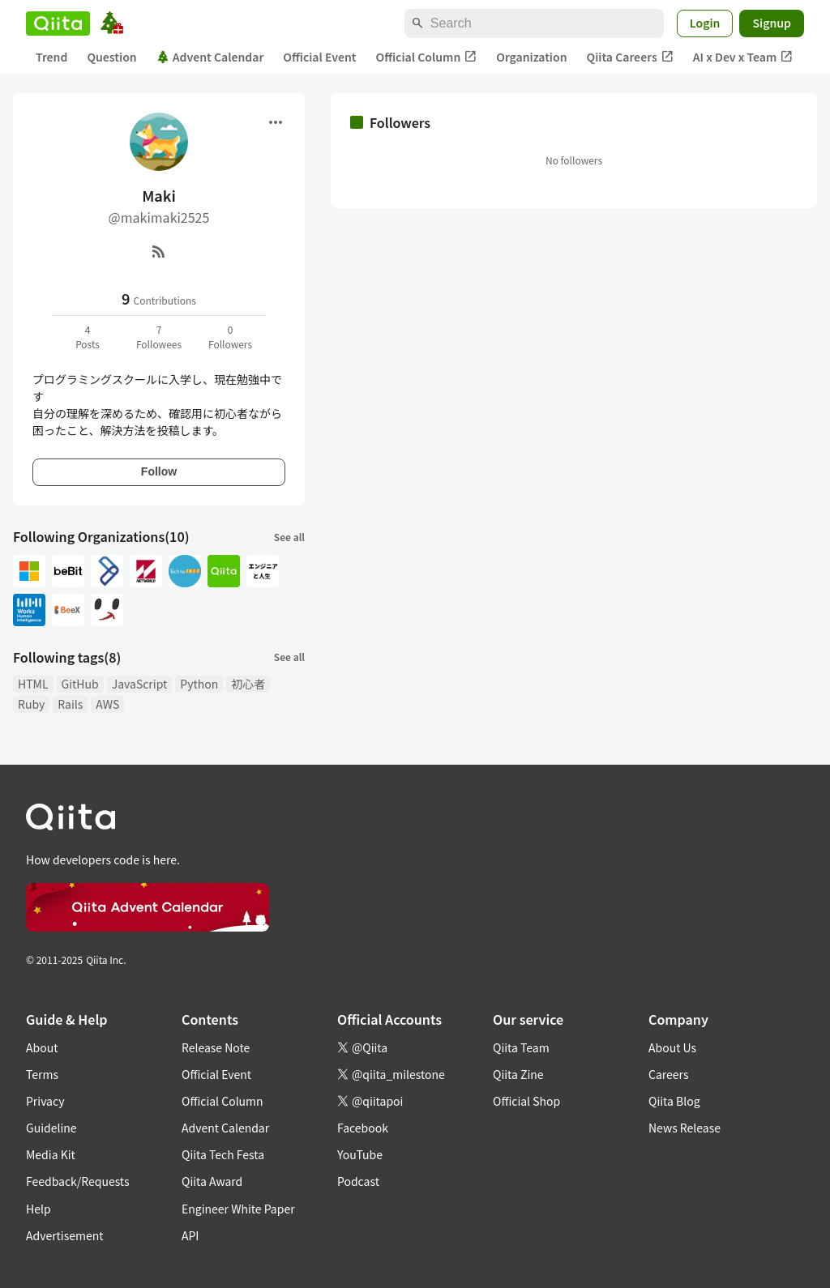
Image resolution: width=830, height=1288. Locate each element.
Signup (771, 23)
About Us (672, 1047)
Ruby (31, 704)
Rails (70, 704)
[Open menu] (275, 122)
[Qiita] (58, 23)
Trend (51, 57)
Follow (159, 471)
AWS (107, 704)
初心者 (248, 684)
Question (111, 57)
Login (705, 23)
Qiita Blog (674, 1101)
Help (38, 1209)
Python (199, 684)
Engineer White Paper (238, 1209)
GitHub (80, 684)
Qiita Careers (630, 57)
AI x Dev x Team (743, 57)
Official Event (319, 57)
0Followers (230, 336)
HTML (33, 684)
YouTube (360, 1154)
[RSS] (159, 251)
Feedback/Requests (78, 1181)
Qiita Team (521, 1047)
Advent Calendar (210, 57)
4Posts (87, 336)
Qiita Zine (518, 1074)
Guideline (51, 1128)
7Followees (159, 336)
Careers (668, 1074)
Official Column (426, 57)
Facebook (362, 1128)
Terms (42, 1074)
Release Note (216, 1047)
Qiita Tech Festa (223, 1154)
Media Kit (50, 1154)
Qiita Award (212, 1181)
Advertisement (65, 1235)
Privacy (45, 1101)
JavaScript (140, 684)
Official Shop (526, 1101)
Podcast (358, 1181)
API (190, 1235)
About (42, 1047)
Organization (531, 57)
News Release (684, 1128)
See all (289, 537)
